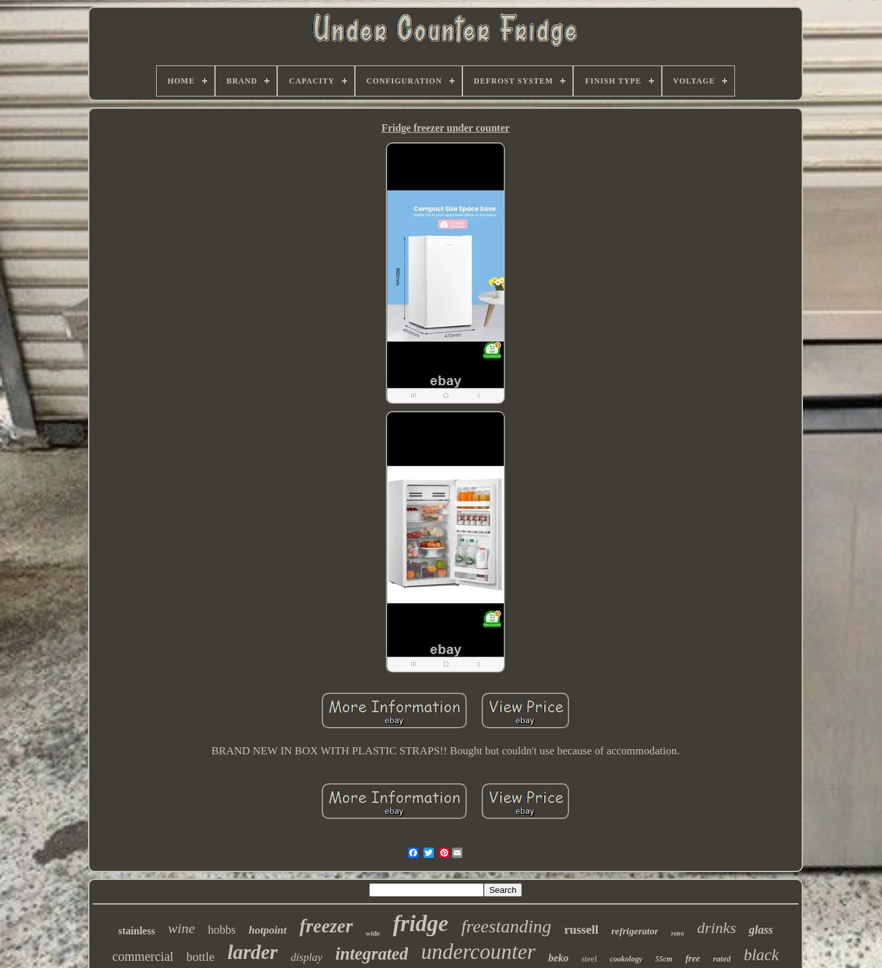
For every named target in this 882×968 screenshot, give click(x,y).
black (760, 954)
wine (181, 928)
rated (721, 958)
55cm (664, 958)
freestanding (506, 926)
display (306, 957)
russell (581, 929)
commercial (142, 956)
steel (589, 958)
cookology (626, 958)
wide (373, 933)
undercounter (478, 951)
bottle (200, 956)
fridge (421, 923)
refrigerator (635, 931)
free (692, 958)
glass (761, 929)
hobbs (222, 929)
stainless (136, 930)
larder (252, 952)
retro (677, 933)
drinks (716, 927)
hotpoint (268, 930)
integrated (372, 953)
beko (558, 957)
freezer (326, 926)
